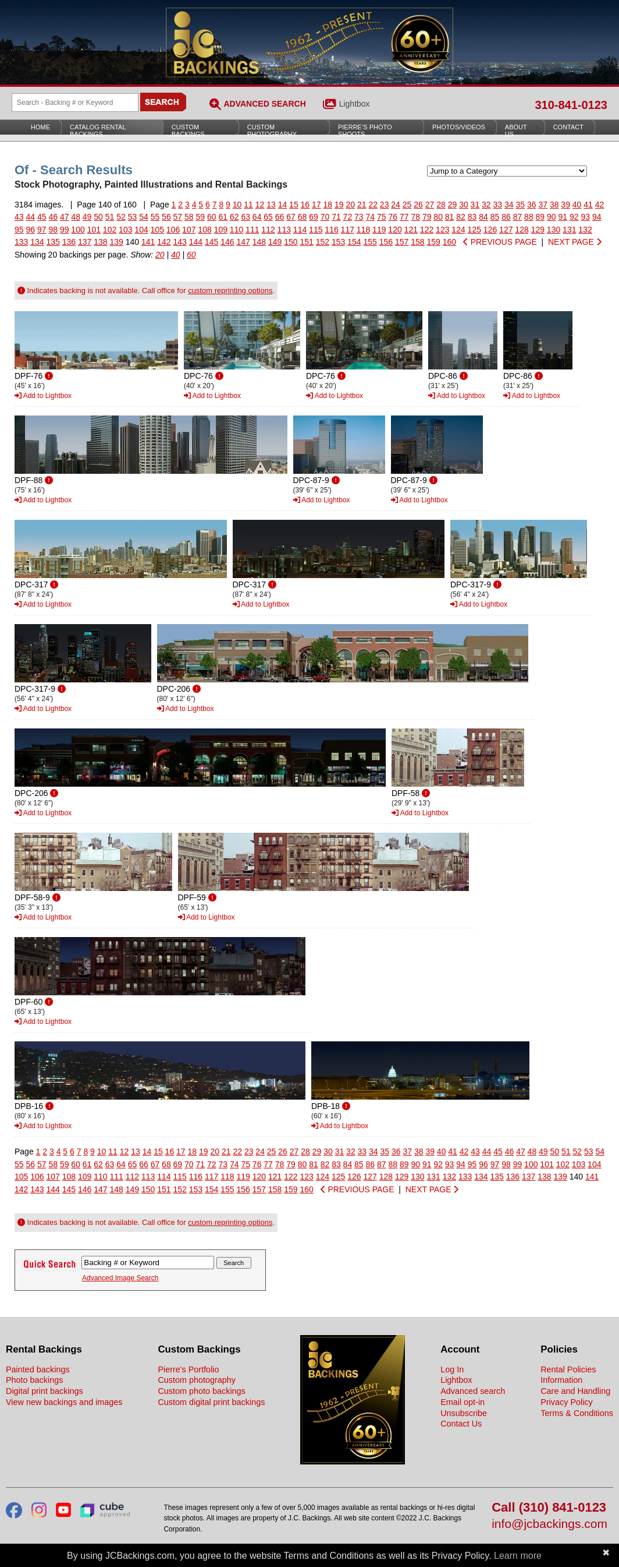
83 (472, 216)
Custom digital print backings (211, 1402)
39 (565, 204)
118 (363, 229)
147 (243, 242)
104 (141, 229)
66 (279, 216)
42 (599, 204)
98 (53, 229)
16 (305, 204)
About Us (516, 131)
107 (188, 229)
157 (401, 242)
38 (554, 204)
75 (381, 216)
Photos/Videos (458, 127)
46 (53, 216)
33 (498, 204)
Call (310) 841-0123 (549, 1507)
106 (173, 229)
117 (347, 229)
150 (290, 242)
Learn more (518, 1556)
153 (338, 242)
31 (475, 204)
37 (542, 204)
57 (178, 216)
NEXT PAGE (575, 242)
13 (271, 204)
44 (30, 216)
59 (200, 216)
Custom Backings (188, 131)
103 (125, 229)
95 (19, 229)
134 (37, 242)
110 (236, 229)
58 (189, 216)
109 (220, 229)
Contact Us (461, 1423)
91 (563, 216)
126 (490, 229)
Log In (452, 1369)
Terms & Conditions (576, 1413)
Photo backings (34, 1380)
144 (195, 242)
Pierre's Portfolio (188, 1369)
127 (506, 229)
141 (148, 242)
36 (531, 204)
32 (486, 204)
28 (441, 204)
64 (257, 216)
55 (155, 216)
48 (75, 216)
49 (87, 216)
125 (474, 229)
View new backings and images (64, 1402)
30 (463, 204)
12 (260, 204)
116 (331, 229)
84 (483, 216)
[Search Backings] (75, 102)
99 (64, 229)
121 (411, 229)
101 (94, 229)
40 (577, 204)
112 (268, 229)
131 (569, 229)
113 (284, 229)
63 (245, 216)
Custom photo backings (201, 1391)
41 (588, 204)
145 (211, 242)
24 (395, 204)
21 (362, 204)
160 (449, 242)
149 (275, 242)
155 (370, 242)
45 (42, 216)
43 (19, 216)
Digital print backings (44, 1391)
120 (394, 229)
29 (452, 204)
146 (227, 242)
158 (417, 242)
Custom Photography (272, 131)
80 (438, 216)
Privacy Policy (566, 1402)
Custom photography (197, 1380)
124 (458, 229)
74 (370, 216)
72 (348, 216)
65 (268, 216)
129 (538, 229)
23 (384, 204)
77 (404, 216)
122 (426, 229)
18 (328, 204)
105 (157, 229)
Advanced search (472, 1391)
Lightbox (354, 103)
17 (316, 204)
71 (336, 216)
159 (433, 242)
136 (69, 242)
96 (30, 229)
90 (551, 216)
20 (350, 204)
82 (460, 216)
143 (180, 242)
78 (415, 216)
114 (300, 229)
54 (143, 216)
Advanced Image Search (120, 1278)
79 (427, 216)
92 (574, 216)
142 (163, 242)
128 (521, 229)
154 (354, 242)
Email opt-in (462, 1402)
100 (77, 229)
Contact (568, 127)
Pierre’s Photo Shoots (365, 131)
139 (116, 242)
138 (100, 242)
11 (248, 204)
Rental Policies (568, 1369)
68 (302, 216)
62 (234, 216)
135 (53, 242)
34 (509, 204)
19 (339, 204)
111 (252, 229)
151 (307, 242)
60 (211, 216)
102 (109, 229)
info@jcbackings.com (549, 1524)
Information (561, 1380)
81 (449, 216)
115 (315, 229)
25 (407, 204)
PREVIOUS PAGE (500, 242)
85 (495, 216)
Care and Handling (575, 1391)
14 (282, 204)
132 (585, 229)
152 (322, 242)
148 (259, 242)
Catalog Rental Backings (98, 131)
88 (528, 216)
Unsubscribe (463, 1413)
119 (379, 229)
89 (540, 216)
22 (373, 204)
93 (585, 216)
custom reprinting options (230, 290)
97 (42, 229)
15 (293, 204)
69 (313, 216)
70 (325, 216)
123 (442, 229)
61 (222, 216)
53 (132, 216)
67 (291, 216)
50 (98, 216)
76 (392, 216)
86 (506, 216)
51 (110, 216)
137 (84, 242)
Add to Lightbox (43, 396)
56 (166, 216)
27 (430, 204)
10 (237, 204)
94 (597, 216)
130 (553, 229)
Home (40, 127)
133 (21, 242)
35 (520, 204)
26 (418, 204)
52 (121, 216)
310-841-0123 (571, 104)
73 (359, 216)
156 (386, 242)
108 (204, 229)
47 (64, 216)
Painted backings (38, 1369)
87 (517, 216)
